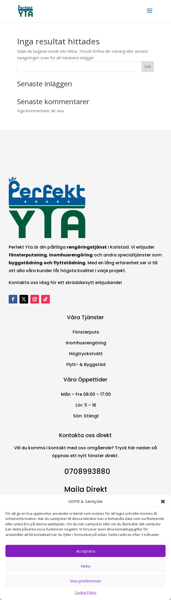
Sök (147, 66)
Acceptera (85, 551)
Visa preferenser (85, 580)
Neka (85, 566)
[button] (163, 501)
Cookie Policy (85, 592)
